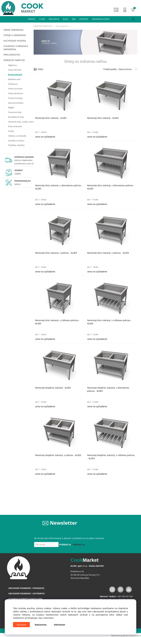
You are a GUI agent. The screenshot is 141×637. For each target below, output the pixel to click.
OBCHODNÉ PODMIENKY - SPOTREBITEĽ (26, 593)
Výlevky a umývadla (17, 135)
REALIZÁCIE (54, 19)
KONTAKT (83, 19)
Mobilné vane (14, 79)
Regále (11, 107)
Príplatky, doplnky (16, 145)
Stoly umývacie (15, 126)
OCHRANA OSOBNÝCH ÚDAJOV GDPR (25, 599)
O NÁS (42, 19)
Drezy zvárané (15, 74)
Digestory (12, 65)
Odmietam (59, 624)
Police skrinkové (15, 93)
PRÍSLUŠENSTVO (12, 54)
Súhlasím (21, 624)
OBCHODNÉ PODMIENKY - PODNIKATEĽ (26, 588)
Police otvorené (15, 88)
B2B (74, 19)
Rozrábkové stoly (16, 117)
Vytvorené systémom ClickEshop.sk (126, 635)
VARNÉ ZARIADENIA (13, 29)
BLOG (65, 19)
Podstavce (13, 84)
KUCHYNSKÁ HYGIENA (15, 40)
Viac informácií (46, 617)
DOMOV (31, 19)
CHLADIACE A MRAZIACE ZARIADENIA (16, 48)
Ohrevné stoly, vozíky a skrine (21, 121)
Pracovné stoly (15, 112)
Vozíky (11, 131)
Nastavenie (40, 624)
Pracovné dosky (15, 98)
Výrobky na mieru (16, 140)
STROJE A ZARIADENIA (15, 35)
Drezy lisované (14, 69)
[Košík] (135, 9)
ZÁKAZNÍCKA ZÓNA (100, 19)
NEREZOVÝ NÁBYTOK (14, 60)
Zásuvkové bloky (15, 102)
